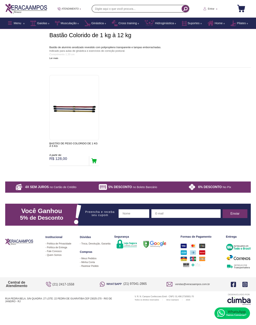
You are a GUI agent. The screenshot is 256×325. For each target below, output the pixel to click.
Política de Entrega (57, 249)
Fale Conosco (54, 253)
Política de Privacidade (59, 245)
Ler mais (53, 58)
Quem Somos (54, 257)
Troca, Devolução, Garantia (95, 245)
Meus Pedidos (88, 260)
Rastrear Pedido (90, 268)
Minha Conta (88, 264)
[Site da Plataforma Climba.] (239, 301)
